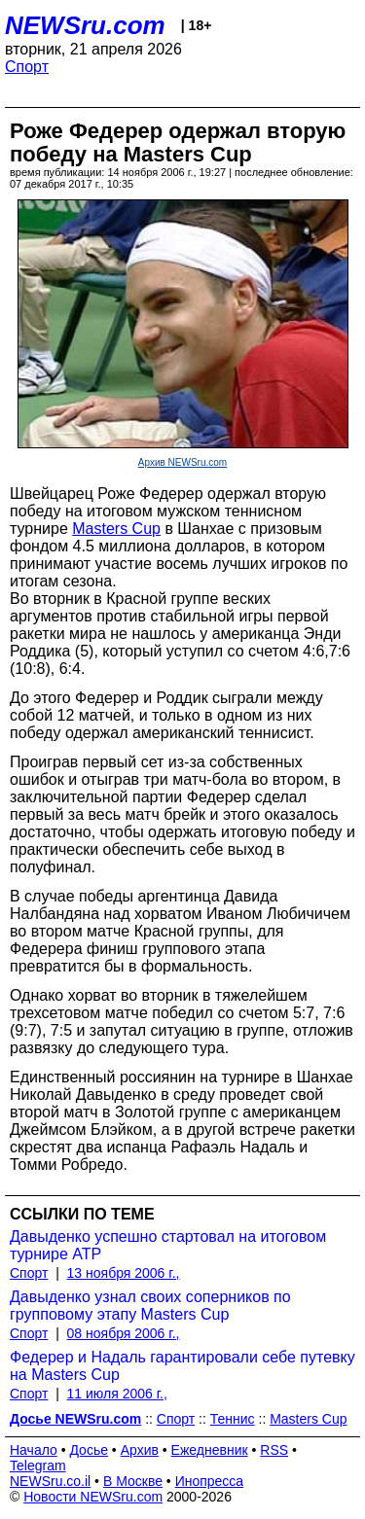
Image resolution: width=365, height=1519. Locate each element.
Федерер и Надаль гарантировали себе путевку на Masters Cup (182, 1366)
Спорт (27, 66)
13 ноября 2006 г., (123, 1273)
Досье (88, 1450)
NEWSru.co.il (50, 1481)
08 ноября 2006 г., (123, 1333)
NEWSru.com (85, 25)
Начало (33, 1450)
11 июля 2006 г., (117, 1393)
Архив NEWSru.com (182, 462)
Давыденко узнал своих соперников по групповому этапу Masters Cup (150, 1306)
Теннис (232, 1419)
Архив (140, 1450)
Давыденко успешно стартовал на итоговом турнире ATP (168, 1245)
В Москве (133, 1481)
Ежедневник (209, 1450)
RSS (274, 1450)
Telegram (38, 1465)
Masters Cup (116, 528)
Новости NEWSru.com (93, 1496)
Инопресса (209, 1481)
